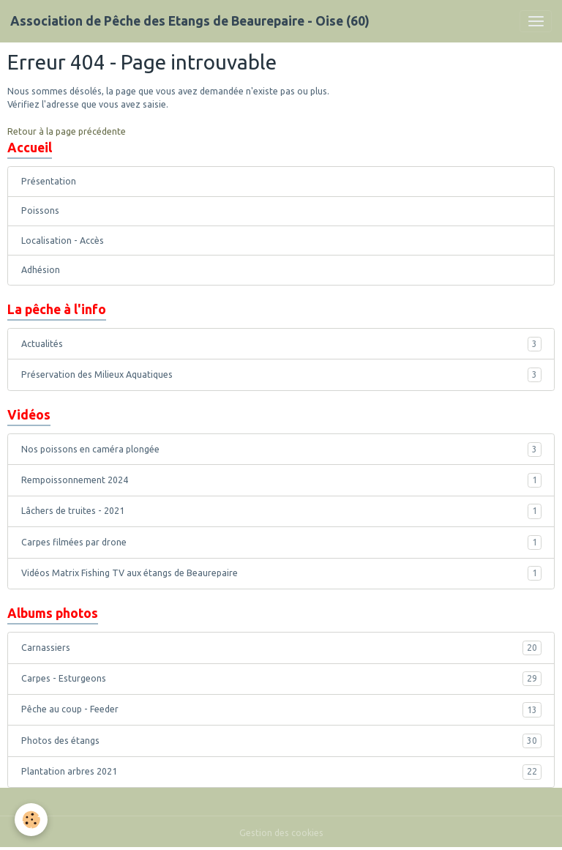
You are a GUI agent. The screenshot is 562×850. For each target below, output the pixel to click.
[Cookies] (31, 819)
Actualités (281, 344)
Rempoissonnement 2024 (281, 480)
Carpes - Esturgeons (281, 678)
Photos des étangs (281, 741)
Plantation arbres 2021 (281, 771)
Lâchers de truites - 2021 (281, 511)
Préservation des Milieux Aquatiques (281, 375)
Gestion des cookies (281, 833)
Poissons (40, 210)
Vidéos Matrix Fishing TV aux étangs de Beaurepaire (281, 573)
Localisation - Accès (62, 240)
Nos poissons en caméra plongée (281, 449)
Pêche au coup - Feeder (281, 709)
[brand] (190, 21)
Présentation (48, 181)
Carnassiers (281, 648)
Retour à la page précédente (66, 131)
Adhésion (40, 270)
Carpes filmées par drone (281, 542)
